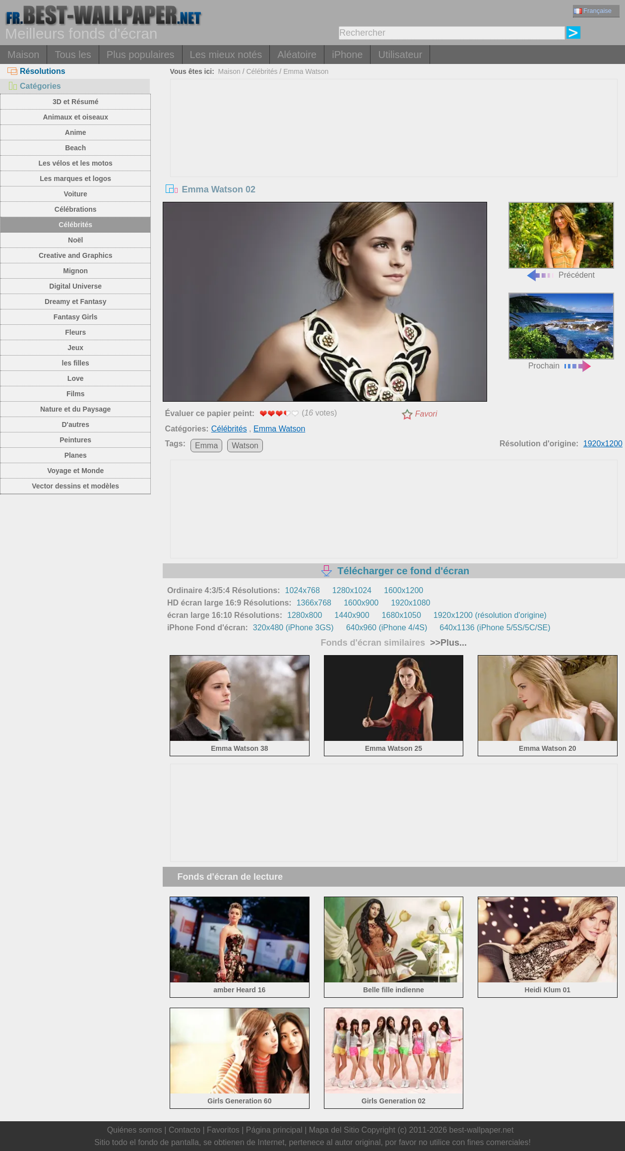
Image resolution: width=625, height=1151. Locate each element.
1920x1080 (410, 603)
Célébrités (75, 225)
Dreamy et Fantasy (76, 301)
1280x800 (304, 615)
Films (75, 394)
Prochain (561, 331)
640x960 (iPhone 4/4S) (387, 627)
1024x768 (302, 590)
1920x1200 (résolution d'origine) (490, 615)
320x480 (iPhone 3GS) (293, 627)
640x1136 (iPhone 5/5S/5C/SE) (494, 627)
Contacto (184, 1130)
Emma (206, 445)
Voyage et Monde (75, 471)
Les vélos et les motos (75, 163)
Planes (75, 455)
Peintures (75, 440)
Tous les (73, 54)
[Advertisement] (394, 153)
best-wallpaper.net (481, 1130)
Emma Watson (305, 71)
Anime (75, 132)
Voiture (75, 194)
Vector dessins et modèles (75, 486)
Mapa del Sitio (334, 1130)
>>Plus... (447, 643)
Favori (426, 414)
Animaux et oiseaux (75, 117)
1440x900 (351, 615)
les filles (75, 363)
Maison (23, 54)
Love (75, 378)
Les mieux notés (226, 54)
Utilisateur (400, 54)
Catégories (34, 86)
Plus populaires (141, 54)
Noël (75, 240)
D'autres (75, 424)
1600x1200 (403, 590)
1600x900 (361, 603)
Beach (75, 148)
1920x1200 (603, 443)
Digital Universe (75, 286)
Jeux (75, 348)
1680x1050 (401, 615)
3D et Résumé (76, 102)
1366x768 (314, 603)
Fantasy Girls (76, 317)
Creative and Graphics (76, 255)
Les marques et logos (75, 178)
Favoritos (223, 1130)
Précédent (561, 240)
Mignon (75, 271)
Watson (245, 445)
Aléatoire (296, 54)
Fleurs (75, 332)
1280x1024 (352, 590)
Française (593, 10)
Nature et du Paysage (75, 409)
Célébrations (76, 209)
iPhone (347, 54)
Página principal (274, 1130)
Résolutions (36, 71)
